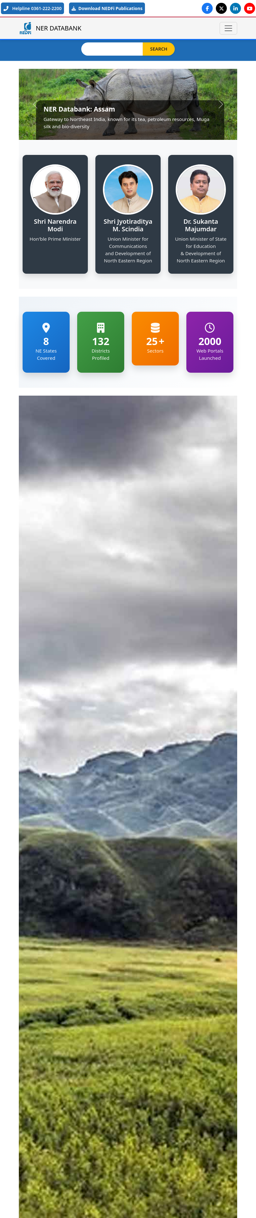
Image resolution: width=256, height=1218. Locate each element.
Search (159, 49)
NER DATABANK (50, 28)
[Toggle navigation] (228, 28)
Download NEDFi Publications (107, 8)
